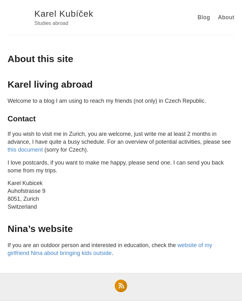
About (226, 17)
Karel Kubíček (63, 14)
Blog (204, 17)
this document (25, 150)
